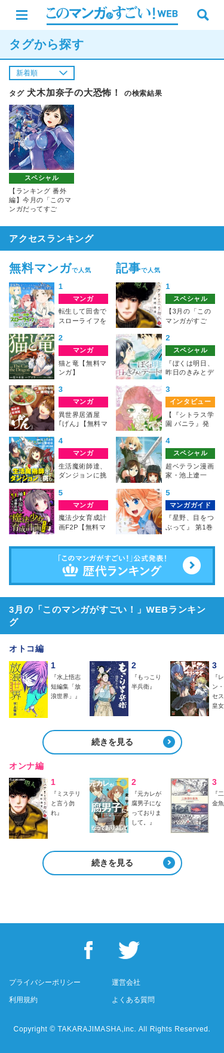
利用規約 (23, 1000)
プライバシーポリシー (45, 982)
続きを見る (112, 742)
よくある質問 (133, 1000)
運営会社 (126, 982)
